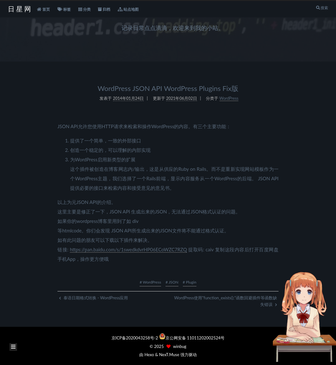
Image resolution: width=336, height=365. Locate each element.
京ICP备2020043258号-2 (135, 337)
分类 (84, 9)
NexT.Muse (169, 354)
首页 (43, 9)
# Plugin (189, 282)
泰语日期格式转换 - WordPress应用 (93, 297)
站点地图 (128, 9)
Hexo (149, 354)
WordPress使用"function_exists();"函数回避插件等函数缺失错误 (225, 301)
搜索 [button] (322, 7)
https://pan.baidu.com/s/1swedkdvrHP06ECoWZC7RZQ (128, 248)
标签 (64, 9)
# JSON (171, 282)
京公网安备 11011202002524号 (195, 337)
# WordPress (150, 282)
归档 (104, 9)
